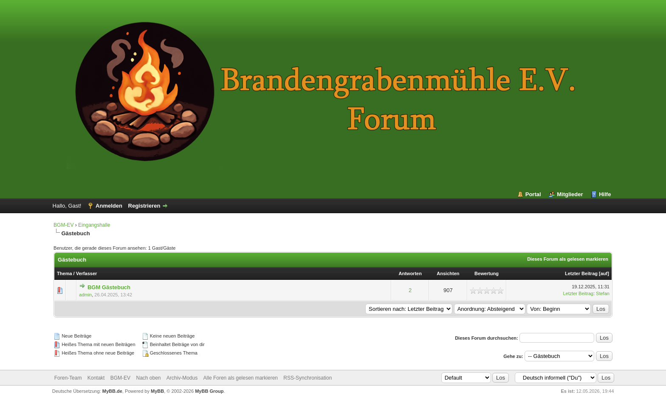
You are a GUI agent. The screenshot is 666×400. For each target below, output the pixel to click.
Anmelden (109, 206)
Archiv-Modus (182, 378)
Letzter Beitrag (581, 273)
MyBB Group (209, 391)
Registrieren (144, 206)
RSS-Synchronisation (307, 378)
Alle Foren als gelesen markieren (240, 378)
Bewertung (486, 273)
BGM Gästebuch (108, 287)
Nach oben (148, 378)
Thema (64, 273)
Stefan (603, 293)
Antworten (410, 273)
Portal (533, 194)
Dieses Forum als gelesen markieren (567, 259)
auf (604, 273)
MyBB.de (112, 391)
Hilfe (605, 194)
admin (85, 294)
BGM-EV (63, 225)
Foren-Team (68, 378)
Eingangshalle (94, 225)
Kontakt (96, 378)
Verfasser (86, 273)
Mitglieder (570, 194)
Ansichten (448, 273)
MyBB (157, 391)
